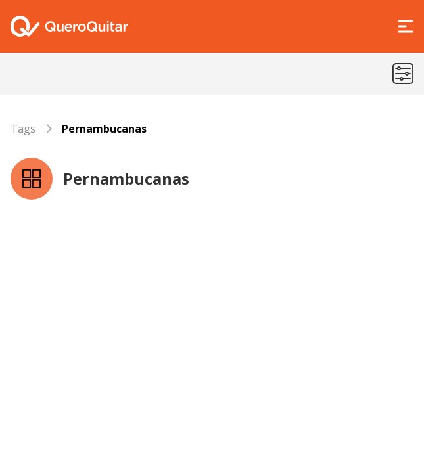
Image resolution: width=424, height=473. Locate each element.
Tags (23, 129)
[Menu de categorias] (402, 73)
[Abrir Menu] (405, 26)
